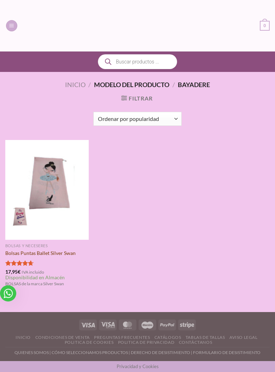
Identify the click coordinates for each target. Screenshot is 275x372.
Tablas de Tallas (205, 337)
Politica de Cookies (89, 342)
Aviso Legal (243, 337)
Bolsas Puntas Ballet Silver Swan (40, 253)
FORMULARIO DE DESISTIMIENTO (227, 352)
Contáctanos (195, 342)
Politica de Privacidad (146, 342)
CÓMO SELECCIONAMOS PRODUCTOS (90, 352)
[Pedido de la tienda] (137, 119)
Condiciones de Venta (62, 337)
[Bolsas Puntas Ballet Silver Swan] (47, 190)
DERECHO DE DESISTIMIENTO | (162, 352)
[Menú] (11, 26)
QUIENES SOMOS (31, 352)
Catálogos (167, 337)
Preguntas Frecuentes (122, 337)
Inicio (75, 85)
